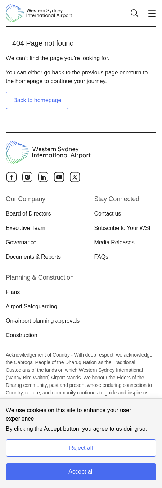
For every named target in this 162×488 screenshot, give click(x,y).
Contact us (107, 214)
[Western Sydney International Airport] (39, 13)
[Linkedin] (43, 177)
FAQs (101, 257)
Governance (21, 242)
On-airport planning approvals (43, 321)
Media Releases (114, 242)
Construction (21, 335)
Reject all (81, 448)
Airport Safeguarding (31, 306)
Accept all (80, 472)
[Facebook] (11, 177)
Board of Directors (28, 214)
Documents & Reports (33, 257)
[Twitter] (75, 177)
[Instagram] (27, 177)
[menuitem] (46, 227)
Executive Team (25, 228)
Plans (13, 292)
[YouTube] (59, 177)
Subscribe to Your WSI (122, 228)
